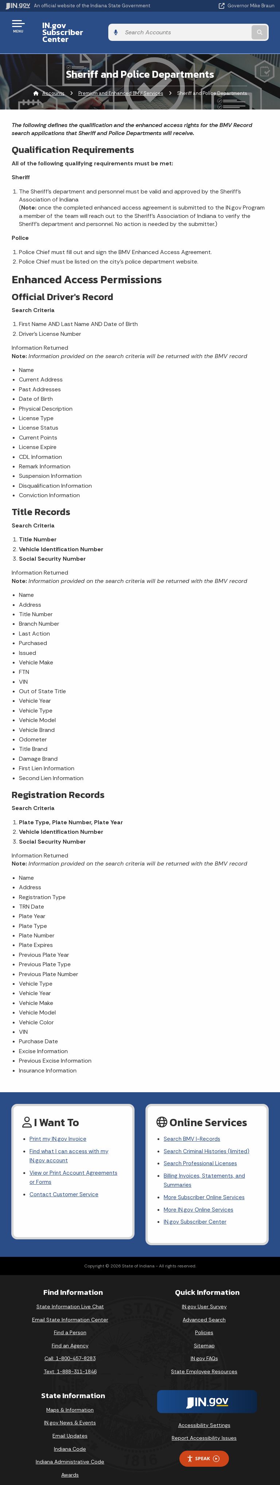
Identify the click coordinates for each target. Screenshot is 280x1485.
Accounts (53, 80)
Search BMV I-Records (193, 1127)
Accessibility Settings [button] (204, 1417)
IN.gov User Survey (204, 1298)
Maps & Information (70, 1401)
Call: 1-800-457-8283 (70, 1350)
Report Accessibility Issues (204, 1430)
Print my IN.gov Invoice (59, 1127)
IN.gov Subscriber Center (83, 26)
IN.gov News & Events (70, 1414)
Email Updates (70, 1427)
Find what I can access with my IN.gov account (71, 1145)
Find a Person (70, 1324)
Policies (204, 1324)
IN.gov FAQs (204, 1350)
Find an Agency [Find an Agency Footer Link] (70, 1337)
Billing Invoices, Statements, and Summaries (206, 1170)
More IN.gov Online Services (200, 1201)
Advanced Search (204, 1311)
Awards (70, 1466)
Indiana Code (70, 1440)
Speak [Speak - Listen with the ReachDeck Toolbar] (203, 1450)
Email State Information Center (70, 1311)
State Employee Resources (204, 1363)
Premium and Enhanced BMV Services (120, 80)
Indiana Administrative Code (70, 1453)
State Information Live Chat (70, 1298)
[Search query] (235, 26)
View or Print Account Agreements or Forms (75, 1167)
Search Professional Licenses (202, 1152)
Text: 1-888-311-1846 (70, 1363)
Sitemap (204, 1337)
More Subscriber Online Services (206, 1188)
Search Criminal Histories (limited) (208, 1140)
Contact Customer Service (65, 1185)
